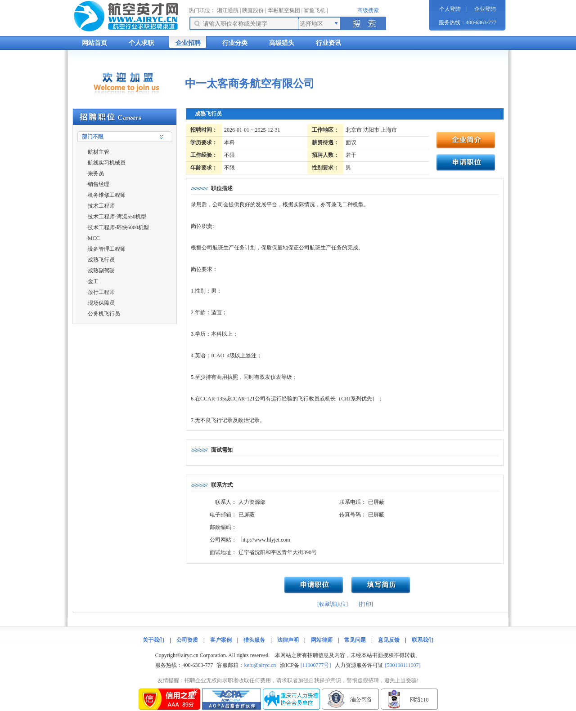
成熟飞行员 (101, 260)
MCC (94, 238)
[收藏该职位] (332, 604)
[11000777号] (316, 665)
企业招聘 (188, 43)
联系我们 (422, 640)
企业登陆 (485, 9)
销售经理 (98, 184)
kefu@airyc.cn (260, 665)
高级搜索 (368, 10)
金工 (93, 281)
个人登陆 (450, 9)
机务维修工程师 (107, 195)
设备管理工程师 (107, 249)
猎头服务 (254, 640)
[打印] (366, 604)
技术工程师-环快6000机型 (118, 227)
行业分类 (235, 43)
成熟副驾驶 (101, 270)
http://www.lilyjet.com (265, 540)
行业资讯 (328, 43)
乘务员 (96, 173)
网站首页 (94, 43)
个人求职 (141, 43)
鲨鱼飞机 (314, 10)
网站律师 (322, 640)
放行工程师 (101, 292)
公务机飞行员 (104, 314)
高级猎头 (281, 43)
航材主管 (98, 152)
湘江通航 (227, 10)
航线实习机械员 (107, 163)
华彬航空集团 (284, 10)
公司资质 (187, 640)
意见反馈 (389, 640)
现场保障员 (101, 303)
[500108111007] (402, 665)
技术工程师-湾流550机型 (117, 216)
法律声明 (288, 640)
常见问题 (355, 640)
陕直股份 (253, 10)
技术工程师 (101, 206)
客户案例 (221, 640)
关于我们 (153, 640)
